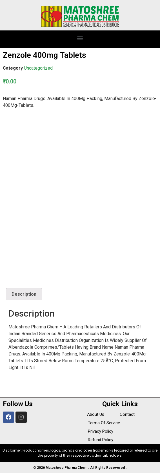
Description (24, 294)
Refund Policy (100, 439)
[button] (80, 38)
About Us (95, 414)
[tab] (24, 294)
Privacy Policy (100, 431)
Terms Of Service (104, 422)
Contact (127, 414)
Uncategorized (38, 68)
